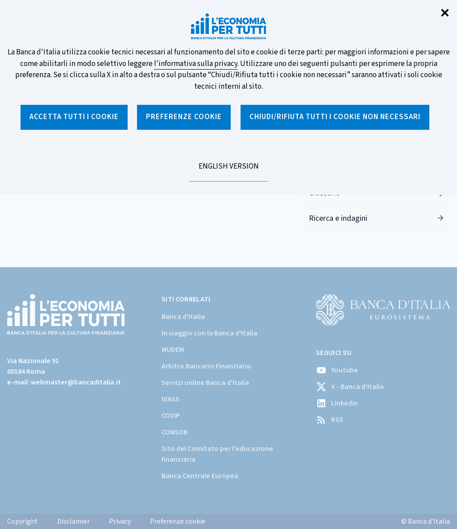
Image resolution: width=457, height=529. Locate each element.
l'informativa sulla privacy (195, 63)
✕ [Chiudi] (445, 14)
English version (228, 171)
